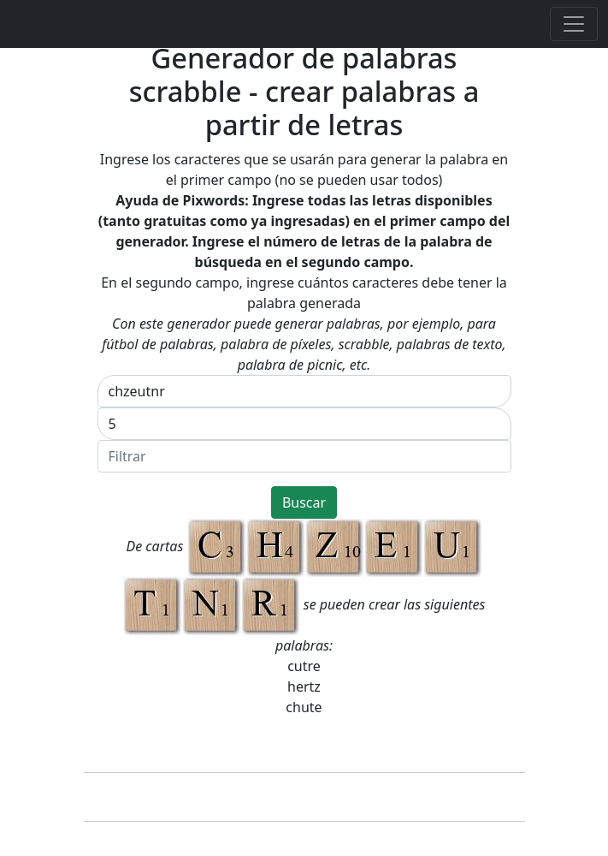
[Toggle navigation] (574, 24)
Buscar (304, 502)
